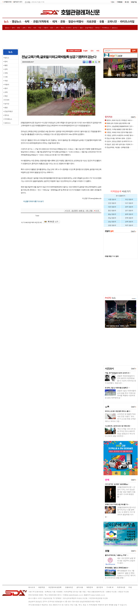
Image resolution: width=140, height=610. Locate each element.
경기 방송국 (129, 210)
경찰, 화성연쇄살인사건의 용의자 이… (118, 373)
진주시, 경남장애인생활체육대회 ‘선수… (120, 126)
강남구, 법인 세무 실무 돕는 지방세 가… (120, 144)
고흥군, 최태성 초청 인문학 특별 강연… (120, 132)
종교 (51, 27)
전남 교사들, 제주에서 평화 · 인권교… (119, 138)
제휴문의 (89, 587)
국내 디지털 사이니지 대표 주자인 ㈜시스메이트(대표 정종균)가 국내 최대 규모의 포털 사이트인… (120, 432)
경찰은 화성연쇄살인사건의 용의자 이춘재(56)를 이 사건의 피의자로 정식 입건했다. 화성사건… (120, 379)
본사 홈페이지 (120, 195)
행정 (18, 27)
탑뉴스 (7, 27)
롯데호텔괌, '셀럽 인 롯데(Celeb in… (117, 567)
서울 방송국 (112, 199)
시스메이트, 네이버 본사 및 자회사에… (118, 426)
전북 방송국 (129, 218)
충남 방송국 (112, 214)
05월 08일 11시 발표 (112, 256)
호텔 (107, 550)
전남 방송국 (112, 218)
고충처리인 (69, 587)
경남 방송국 (112, 221)
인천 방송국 (112, 203)
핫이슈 (97, 27)
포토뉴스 (115, 27)
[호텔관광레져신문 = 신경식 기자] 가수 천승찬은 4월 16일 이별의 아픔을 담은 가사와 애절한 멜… (126, 492)
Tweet (37, 215)
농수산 (75, 27)
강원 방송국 (112, 225)
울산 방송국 (112, 210)
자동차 (45, 27)
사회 (34, 27)
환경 (81, 27)
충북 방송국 (129, 214)
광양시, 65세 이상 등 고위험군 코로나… (120, 120)
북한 (62, 27)
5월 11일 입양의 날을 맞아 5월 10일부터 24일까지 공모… (126, 560)
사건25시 (109, 368)
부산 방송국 (129, 199)
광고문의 (99, 587)
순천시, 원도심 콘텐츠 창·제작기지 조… (120, 141)
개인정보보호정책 (54, 587)
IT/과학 (68, 27)
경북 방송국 (129, 221)
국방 (39, 27)
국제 (29, 27)
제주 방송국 (129, 225)
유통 (107, 406)
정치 (13, 27)
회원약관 (41, 587)
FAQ (130, 587)
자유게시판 (121, 587)
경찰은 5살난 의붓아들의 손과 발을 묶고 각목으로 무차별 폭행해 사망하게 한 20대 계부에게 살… (120, 394)
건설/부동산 (89, 27)
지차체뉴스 (105, 27)
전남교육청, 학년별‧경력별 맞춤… (119, 147)
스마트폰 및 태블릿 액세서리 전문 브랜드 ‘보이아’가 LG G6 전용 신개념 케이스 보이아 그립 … (120, 418)
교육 (57, 27)
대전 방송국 (112, 207)
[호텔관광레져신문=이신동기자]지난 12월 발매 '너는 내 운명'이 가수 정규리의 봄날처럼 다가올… (120, 512)
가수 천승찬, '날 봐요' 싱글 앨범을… (117, 484)
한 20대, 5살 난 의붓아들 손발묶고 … (117, 387)
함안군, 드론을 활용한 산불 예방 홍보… (120, 129)
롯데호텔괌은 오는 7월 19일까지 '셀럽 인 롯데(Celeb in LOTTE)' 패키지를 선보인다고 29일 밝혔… (120, 574)
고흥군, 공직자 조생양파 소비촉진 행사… (120, 135)
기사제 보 (109, 587)
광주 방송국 (129, 207)
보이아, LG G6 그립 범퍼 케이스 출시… (118, 411)
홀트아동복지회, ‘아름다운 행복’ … (116, 555)
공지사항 (79, 587)
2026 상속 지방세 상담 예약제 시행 (118, 123)
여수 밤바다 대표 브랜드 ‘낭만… (118, 326)
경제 (23, 27)
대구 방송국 (129, 203)
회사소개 (31, 587)
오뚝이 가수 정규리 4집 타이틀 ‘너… (117, 504)
